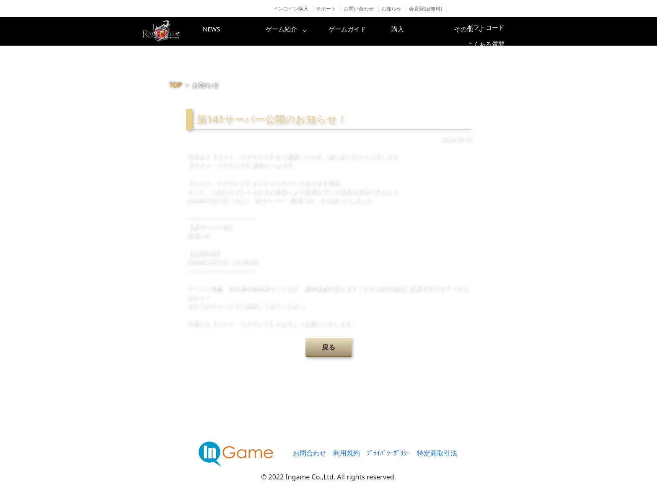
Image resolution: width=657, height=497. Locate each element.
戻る (328, 347)
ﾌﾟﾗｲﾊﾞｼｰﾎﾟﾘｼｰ (388, 453)
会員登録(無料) (425, 8)
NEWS (225, 31)
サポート (326, 8)
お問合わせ (309, 453)
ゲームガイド (359, 31)
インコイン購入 (290, 8)
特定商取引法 (437, 453)
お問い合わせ (359, 8)
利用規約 (346, 453)
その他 (494, 31)
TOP (175, 85)
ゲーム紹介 (292, 31)
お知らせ (391, 8)
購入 (427, 31)
